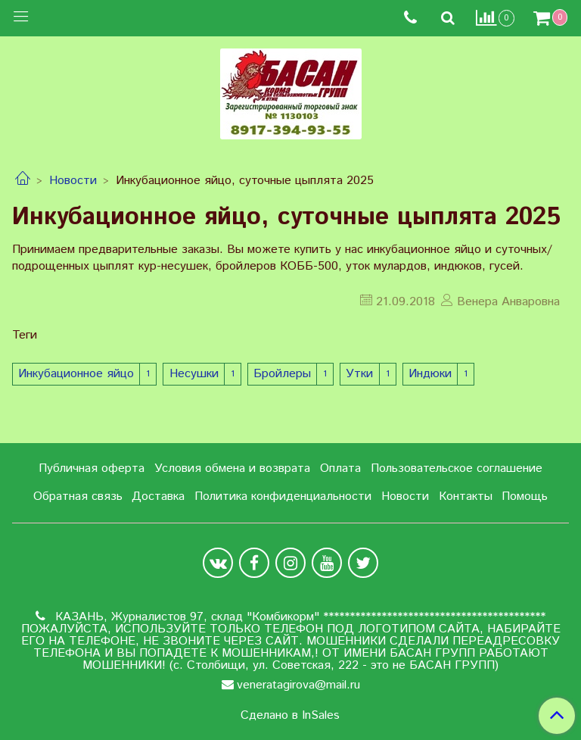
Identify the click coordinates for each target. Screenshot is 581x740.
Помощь (525, 496)
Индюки (430, 373)
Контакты (465, 496)
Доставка (158, 496)
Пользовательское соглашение (456, 468)
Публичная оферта (91, 468)
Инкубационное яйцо (76, 373)
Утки (359, 373)
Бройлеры (282, 373)
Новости (73, 180)
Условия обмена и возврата (232, 468)
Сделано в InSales (290, 716)
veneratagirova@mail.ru (298, 685)
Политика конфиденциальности (282, 496)
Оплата (340, 468)
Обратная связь (78, 496)
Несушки (194, 373)
